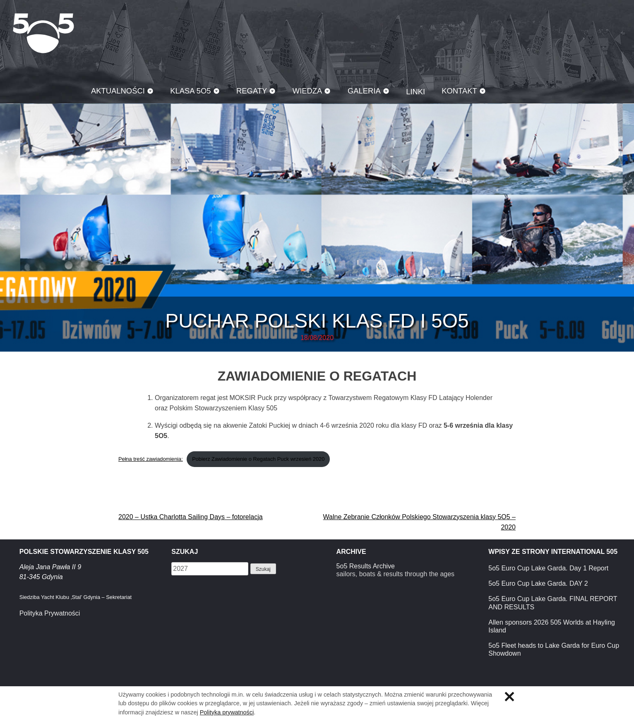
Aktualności (118, 90)
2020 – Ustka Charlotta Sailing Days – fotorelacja (190, 516)
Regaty (251, 90)
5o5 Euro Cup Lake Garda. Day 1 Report (548, 568)
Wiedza (307, 90)
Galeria (364, 90)
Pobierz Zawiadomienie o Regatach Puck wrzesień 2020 (258, 459)
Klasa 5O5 (43, 33)
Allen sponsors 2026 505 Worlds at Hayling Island (551, 626)
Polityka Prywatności (49, 613)
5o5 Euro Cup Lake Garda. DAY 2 (538, 583)
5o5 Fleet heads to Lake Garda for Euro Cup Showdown (553, 649)
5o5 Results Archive (365, 566)
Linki (415, 91)
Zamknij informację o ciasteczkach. (509, 696)
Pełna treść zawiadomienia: (150, 459)
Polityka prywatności (227, 712)
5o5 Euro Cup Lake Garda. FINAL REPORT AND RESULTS (552, 602)
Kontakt (459, 90)
